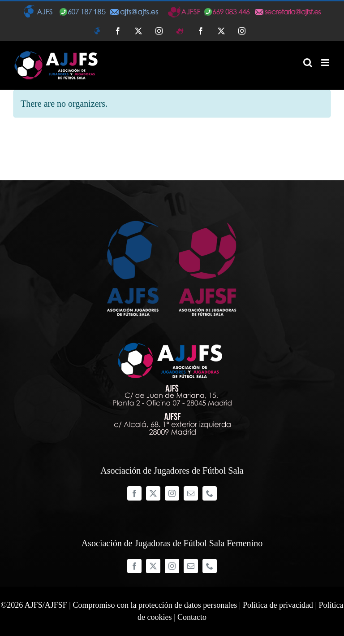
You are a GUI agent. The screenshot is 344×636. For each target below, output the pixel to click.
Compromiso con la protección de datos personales (155, 605)
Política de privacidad (278, 605)
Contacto (191, 617)
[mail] (191, 493)
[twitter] (153, 493)
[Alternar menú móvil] (326, 62)
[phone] (209, 493)
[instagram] (172, 493)
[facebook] (134, 493)
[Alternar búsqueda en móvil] (307, 62)
